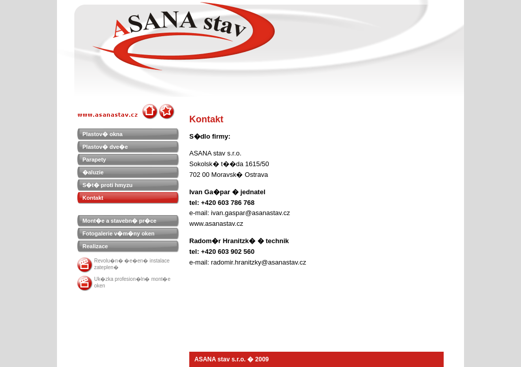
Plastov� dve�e (105, 147)
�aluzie (93, 172)
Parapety (94, 159)
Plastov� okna (102, 134)
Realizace (95, 246)
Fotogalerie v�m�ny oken (118, 233)
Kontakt (92, 198)
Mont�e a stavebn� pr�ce (119, 221)
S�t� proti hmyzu (107, 185)
